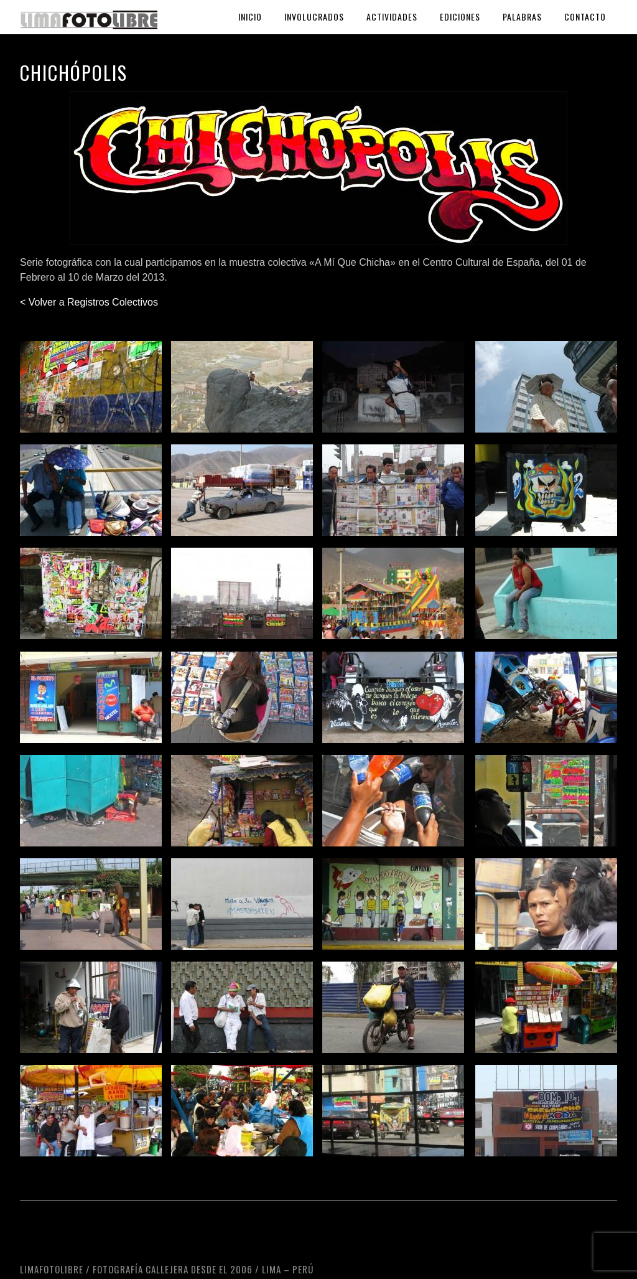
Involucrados (314, 16)
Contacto (585, 16)
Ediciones (460, 16)
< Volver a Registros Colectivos (89, 302)
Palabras (522, 16)
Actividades (391, 16)
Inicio (250, 16)
